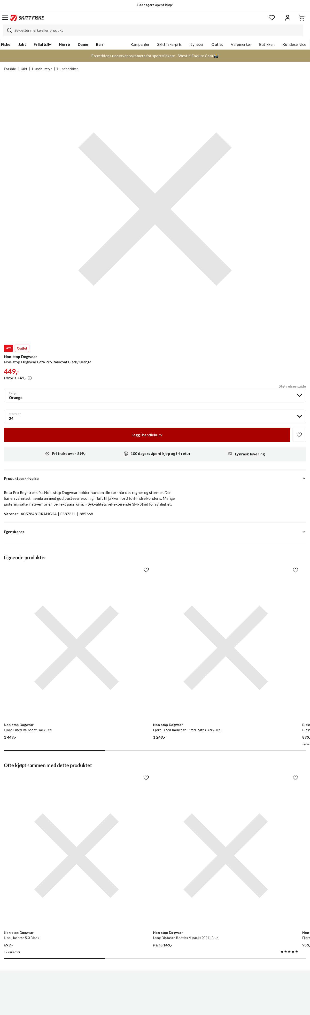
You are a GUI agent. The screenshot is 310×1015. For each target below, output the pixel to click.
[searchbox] (157, 30)
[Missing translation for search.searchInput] (7, 30)
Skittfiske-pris (169, 44)
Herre (64, 44)
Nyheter (196, 44)
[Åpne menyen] (5, 17)
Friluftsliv (42, 44)
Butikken (267, 44)
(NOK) (155, 986)
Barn (100, 44)
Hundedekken (68, 69)
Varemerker (241, 44)
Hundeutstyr (42, 69)
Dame (83, 44)
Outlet (217, 44)
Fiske (6, 44)
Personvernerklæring (136, 1007)
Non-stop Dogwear (20, 356)
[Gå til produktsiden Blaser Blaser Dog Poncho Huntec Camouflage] (249, 622)
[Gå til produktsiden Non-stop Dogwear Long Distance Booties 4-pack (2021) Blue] (150, 780)
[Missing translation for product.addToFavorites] (299, 435)
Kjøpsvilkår (165, 1007)
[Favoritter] (272, 17)
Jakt (22, 44)
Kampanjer (140, 44)
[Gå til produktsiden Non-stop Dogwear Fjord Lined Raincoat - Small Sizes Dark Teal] (150, 622)
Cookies (184, 1007)
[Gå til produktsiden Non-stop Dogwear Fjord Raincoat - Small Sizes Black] (249, 780)
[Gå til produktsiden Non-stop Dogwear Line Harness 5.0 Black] (51, 780)
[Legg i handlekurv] (147, 435)
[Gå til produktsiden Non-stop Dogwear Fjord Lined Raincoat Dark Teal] (51, 622)
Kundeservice (294, 44)
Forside (10, 69)
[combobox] (153, 30)
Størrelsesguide (292, 386)
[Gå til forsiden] (27, 18)
